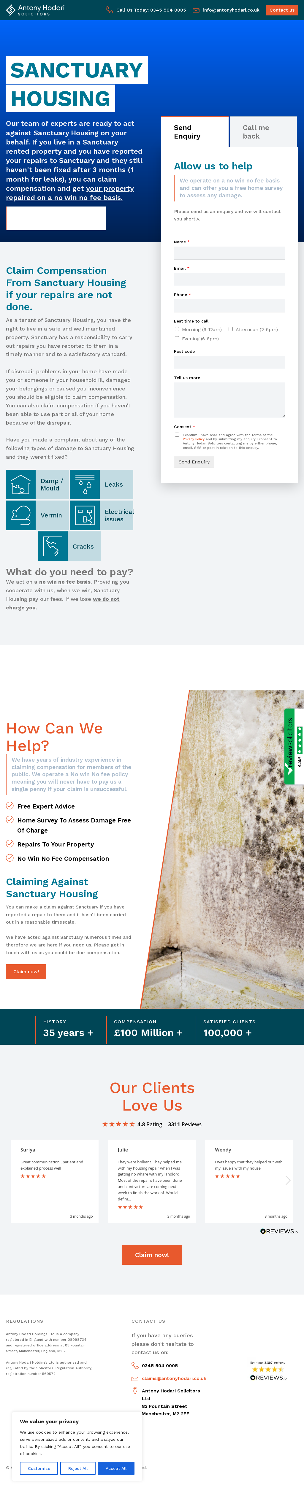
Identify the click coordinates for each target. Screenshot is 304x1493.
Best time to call (191, 321)
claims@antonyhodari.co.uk (174, 1378)
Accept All (116, 1468)
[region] (77, 1446)
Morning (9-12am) (202, 329)
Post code (184, 351)
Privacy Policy (194, 439)
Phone (182, 294)
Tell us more (187, 377)
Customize (39, 1468)
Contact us (282, 10)
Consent (184, 426)
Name (182, 241)
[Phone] (229, 305)
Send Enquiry (194, 462)
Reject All (78, 1468)
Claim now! (26, 971)
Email (182, 268)
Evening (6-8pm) (200, 339)
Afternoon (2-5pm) (257, 329)
